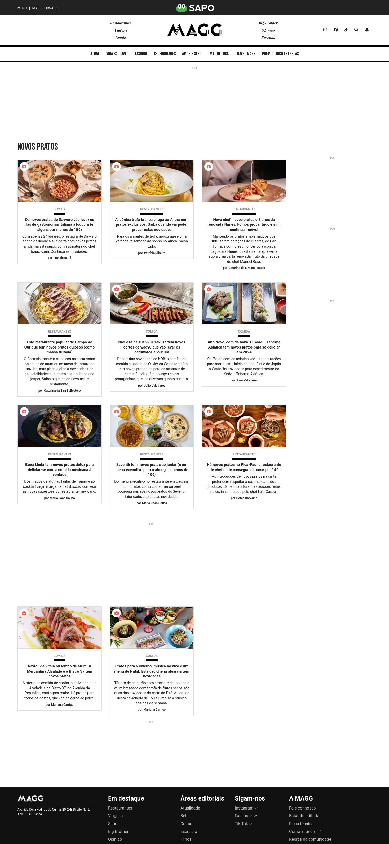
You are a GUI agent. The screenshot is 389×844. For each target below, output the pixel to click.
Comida (59, 209)
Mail (36, 8)
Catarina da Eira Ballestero (246, 268)
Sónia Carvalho (246, 498)
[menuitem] (94, 53)
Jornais (49, 8)
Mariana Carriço (62, 705)
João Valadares (154, 385)
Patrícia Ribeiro (154, 253)
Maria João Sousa (62, 498)
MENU (22, 8)
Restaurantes (151, 209)
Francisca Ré (62, 258)
